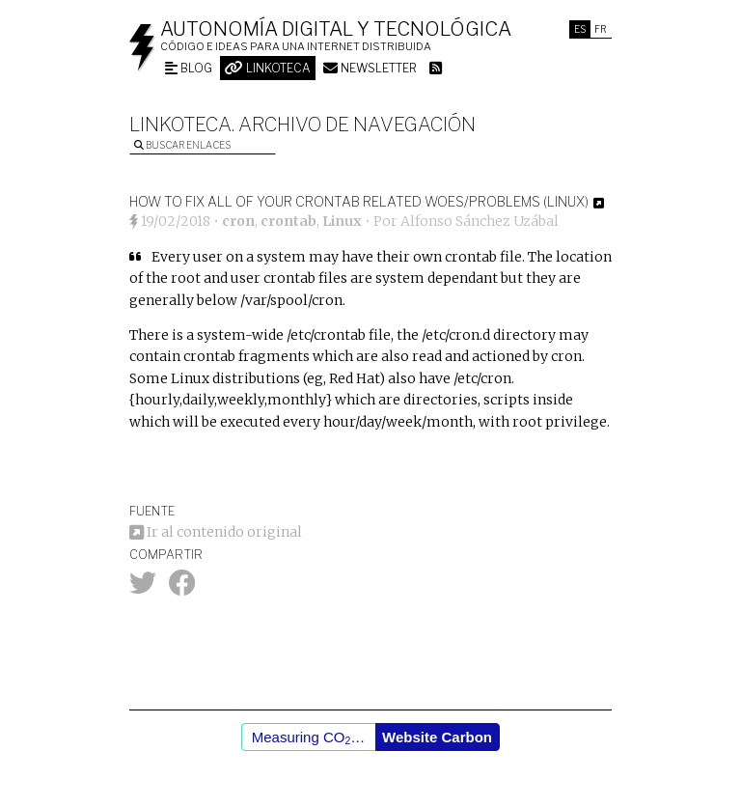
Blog (188, 68)
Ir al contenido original (215, 532)
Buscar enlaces (182, 145)
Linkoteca (268, 68)
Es (580, 29)
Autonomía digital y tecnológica (335, 29)
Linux (342, 221)
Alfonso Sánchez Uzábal (479, 221)
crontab (288, 221)
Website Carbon (437, 737)
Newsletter (370, 68)
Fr (600, 29)
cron (238, 221)
